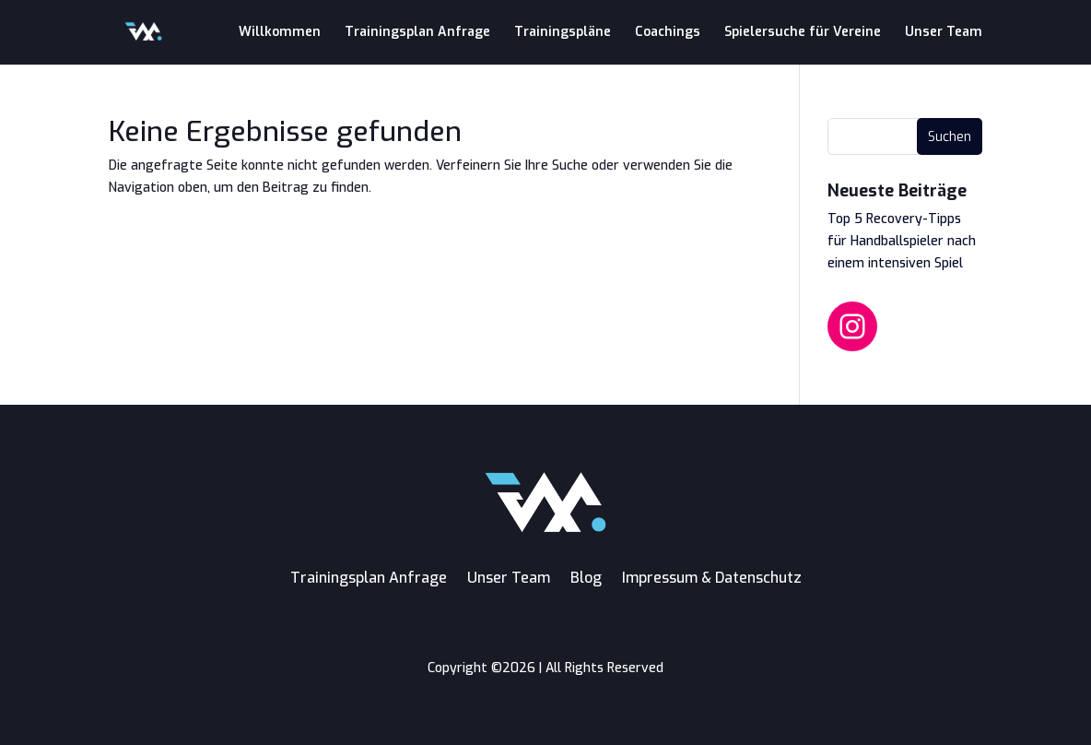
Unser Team (943, 33)
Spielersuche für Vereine (802, 33)
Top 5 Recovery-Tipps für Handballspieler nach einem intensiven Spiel (901, 241)
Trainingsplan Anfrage (417, 33)
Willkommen (280, 33)
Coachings (667, 33)
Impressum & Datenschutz (712, 577)
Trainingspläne (562, 33)
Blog (586, 577)
